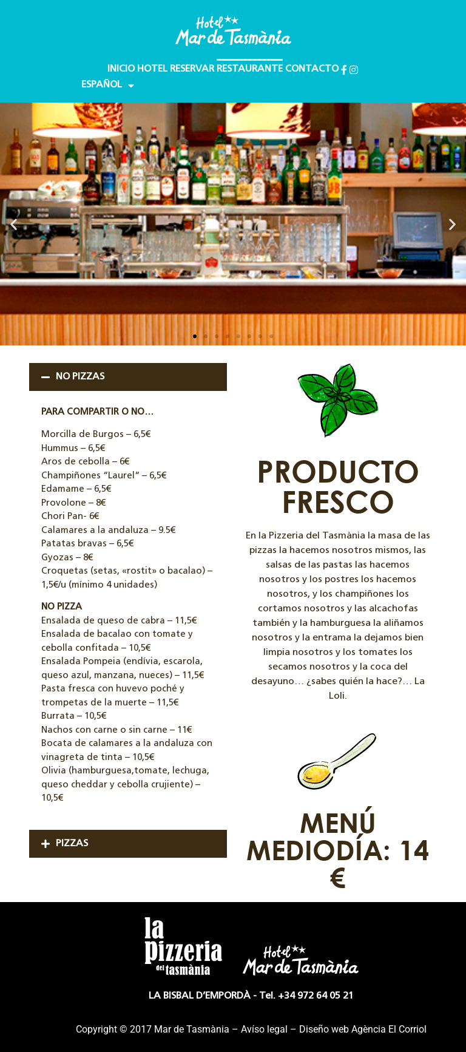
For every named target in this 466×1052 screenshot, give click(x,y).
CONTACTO (312, 69)
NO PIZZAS (80, 377)
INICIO (121, 69)
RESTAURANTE (250, 69)
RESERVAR (192, 69)
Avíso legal (264, 1029)
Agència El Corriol (389, 1029)
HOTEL (152, 69)
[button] (13, 224)
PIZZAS (72, 844)
